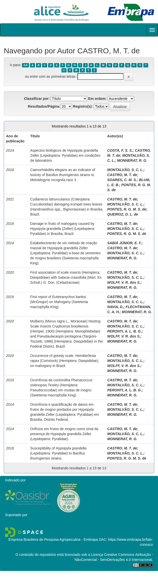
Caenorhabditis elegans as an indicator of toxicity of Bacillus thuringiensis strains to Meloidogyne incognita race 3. (62, 175)
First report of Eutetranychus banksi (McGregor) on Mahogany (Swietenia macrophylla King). (59, 302)
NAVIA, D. (115, 307)
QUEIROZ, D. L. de (122, 214)
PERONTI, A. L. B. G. (124, 331)
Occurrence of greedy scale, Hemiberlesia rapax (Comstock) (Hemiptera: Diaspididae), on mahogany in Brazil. (64, 361)
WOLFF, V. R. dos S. (124, 282)
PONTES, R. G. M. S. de (126, 209)
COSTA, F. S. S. (120, 150)
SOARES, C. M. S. (122, 180)
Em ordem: (97, 99)
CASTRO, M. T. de (122, 175)
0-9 (25, 65)
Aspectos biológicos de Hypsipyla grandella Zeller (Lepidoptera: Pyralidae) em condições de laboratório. (65, 155)
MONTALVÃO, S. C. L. (125, 170)
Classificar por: (37, 99)
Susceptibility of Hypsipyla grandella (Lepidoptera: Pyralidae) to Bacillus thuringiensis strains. (58, 453)
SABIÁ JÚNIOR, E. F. (124, 243)
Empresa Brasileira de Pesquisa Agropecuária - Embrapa (53, 539)
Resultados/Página (43, 106)
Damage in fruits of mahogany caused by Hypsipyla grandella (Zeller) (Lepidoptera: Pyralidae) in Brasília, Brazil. (62, 229)
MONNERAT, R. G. (132, 160)
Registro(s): (83, 106)
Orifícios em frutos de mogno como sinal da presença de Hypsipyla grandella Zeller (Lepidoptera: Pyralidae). (64, 434)
